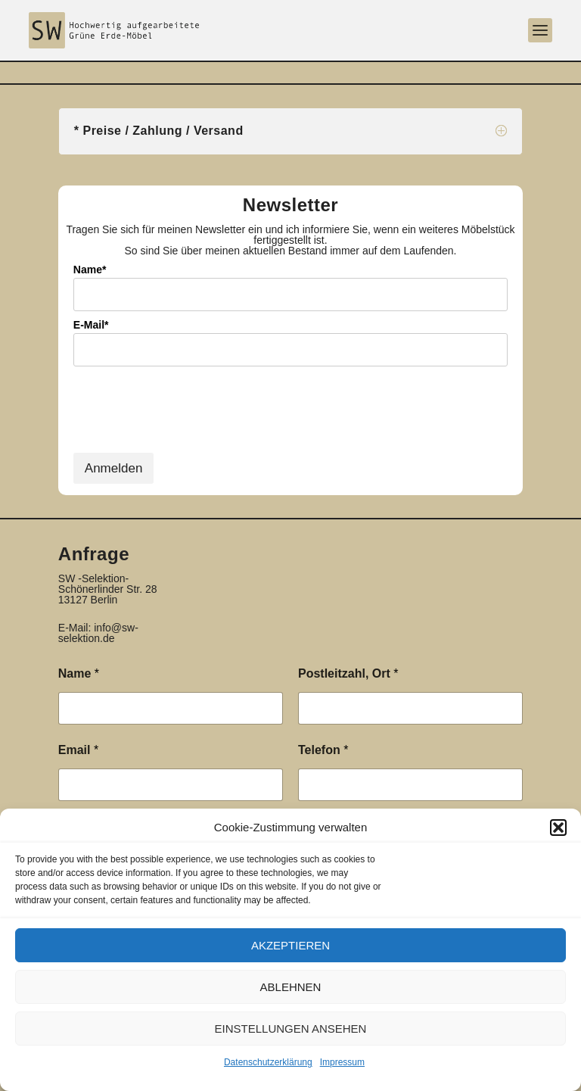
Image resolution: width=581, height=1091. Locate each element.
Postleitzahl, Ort (348, 673)
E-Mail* (91, 325)
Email (78, 749)
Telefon (323, 749)
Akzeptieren (290, 945)
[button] (558, 827)
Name (78, 673)
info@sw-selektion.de (98, 633)
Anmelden (114, 468)
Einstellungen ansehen (291, 1028)
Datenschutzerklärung (268, 1062)
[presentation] (188, 419)
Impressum (342, 1062)
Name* (90, 269)
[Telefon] (410, 784)
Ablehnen (291, 986)
